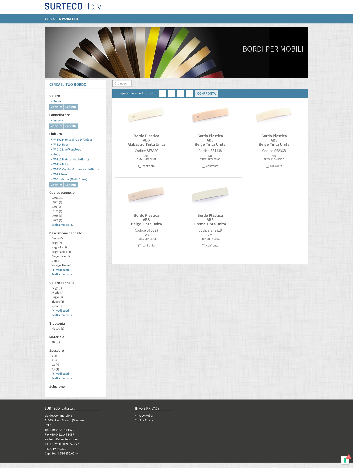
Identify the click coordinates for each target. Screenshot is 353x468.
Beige (57, 243)
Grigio (57, 297)
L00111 (57, 198)
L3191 (57, 211)
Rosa (57, 306)
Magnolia (59, 247)
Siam (56, 261)
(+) (60, 270)
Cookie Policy (144, 420)
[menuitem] (64, 20)
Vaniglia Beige (62, 265)
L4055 (57, 216)
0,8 (55, 365)
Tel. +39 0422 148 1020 (59, 430)
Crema (57, 238)
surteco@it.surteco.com (61, 439)
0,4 (55, 369)
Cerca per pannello (61, 20)
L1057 (57, 202)
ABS (56, 342)
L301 (56, 207)
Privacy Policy (144, 415)
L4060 (57, 220)
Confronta (206, 93)
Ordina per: (121, 83)
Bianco (58, 302)
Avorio (57, 292)
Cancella (71, 107)
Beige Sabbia (61, 252)
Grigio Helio (61, 256)
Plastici (58, 329)
